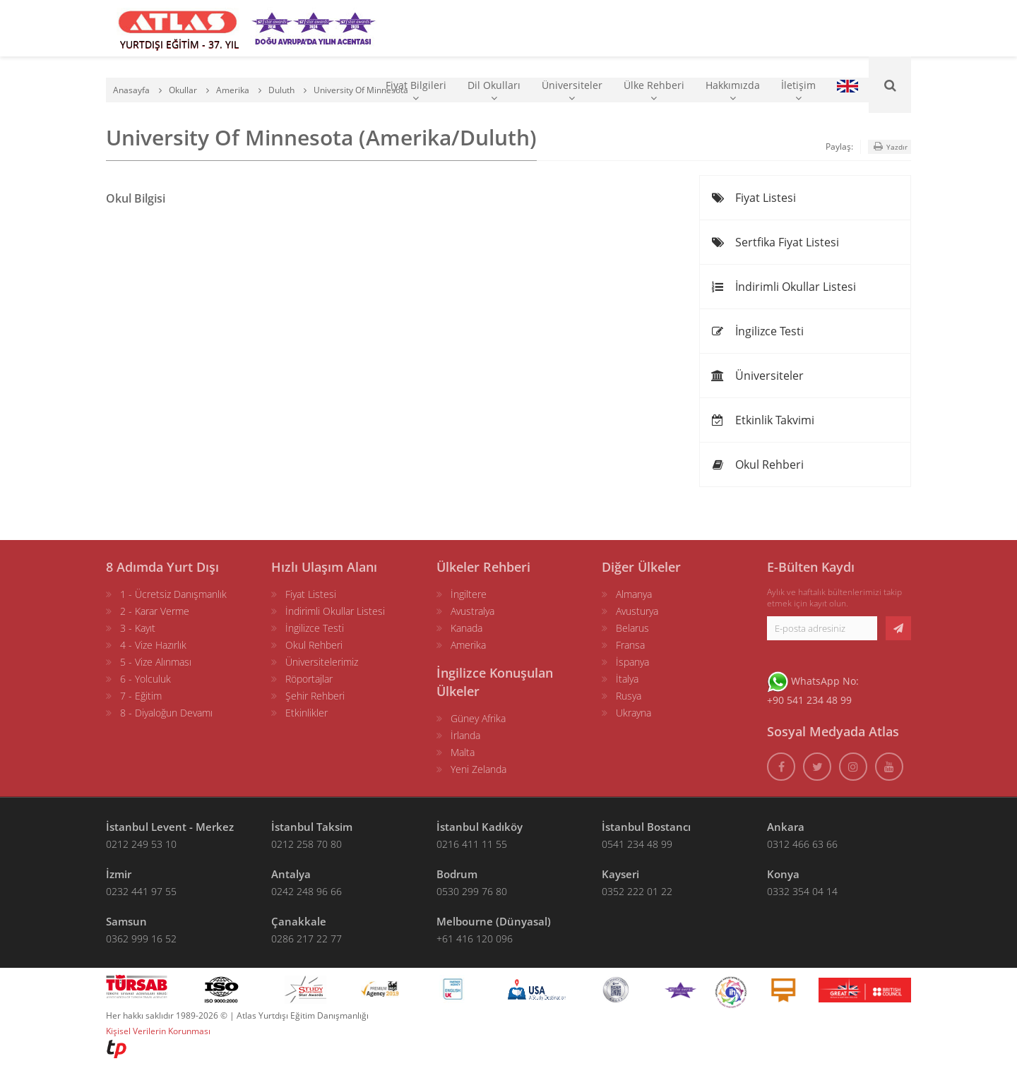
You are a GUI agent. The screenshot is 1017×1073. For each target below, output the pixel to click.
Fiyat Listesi (753, 197)
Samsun (126, 921)
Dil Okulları (494, 90)
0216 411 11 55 (471, 844)
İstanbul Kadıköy (479, 827)
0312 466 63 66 (802, 844)
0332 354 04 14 (802, 891)
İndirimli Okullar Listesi (783, 286)
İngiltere (469, 594)
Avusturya (637, 611)
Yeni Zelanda (478, 769)
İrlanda (465, 735)
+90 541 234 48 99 (809, 700)
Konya (783, 874)
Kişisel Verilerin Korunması (158, 1031)
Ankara (785, 827)
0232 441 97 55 (141, 891)
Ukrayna (633, 712)
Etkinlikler (306, 712)
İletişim (798, 90)
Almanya (634, 594)
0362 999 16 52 (141, 938)
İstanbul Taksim (311, 827)
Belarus (632, 628)
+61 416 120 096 (474, 938)
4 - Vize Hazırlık (153, 645)
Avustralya (472, 611)
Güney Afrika (478, 718)
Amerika (468, 645)
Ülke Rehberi (654, 90)
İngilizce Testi (757, 331)
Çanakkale (298, 921)
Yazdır (890, 146)
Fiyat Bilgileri (416, 90)
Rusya (628, 695)
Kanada (466, 628)
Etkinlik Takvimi (762, 420)
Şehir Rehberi (315, 695)
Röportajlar (309, 678)
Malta (463, 752)
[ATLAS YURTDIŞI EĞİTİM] (178, 28)
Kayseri (620, 874)
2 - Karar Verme (154, 611)
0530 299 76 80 (471, 891)
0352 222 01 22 (637, 891)
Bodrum (456, 874)
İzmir (118, 874)
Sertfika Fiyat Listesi (774, 242)
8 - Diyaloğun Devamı (166, 712)
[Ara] (890, 84)
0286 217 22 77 (306, 938)
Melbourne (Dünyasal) (493, 921)
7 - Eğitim (141, 695)
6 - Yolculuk (145, 678)
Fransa (630, 645)
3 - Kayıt (137, 628)
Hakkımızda (733, 90)
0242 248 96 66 (306, 891)
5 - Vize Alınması (155, 662)
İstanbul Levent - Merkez (170, 827)
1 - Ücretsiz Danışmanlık (173, 594)
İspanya (632, 662)
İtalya (627, 678)
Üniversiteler (572, 90)
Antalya (291, 874)
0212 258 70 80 (306, 844)
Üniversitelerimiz (321, 662)
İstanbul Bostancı (646, 827)
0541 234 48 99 (637, 844)
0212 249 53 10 (141, 844)
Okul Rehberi (757, 464)
